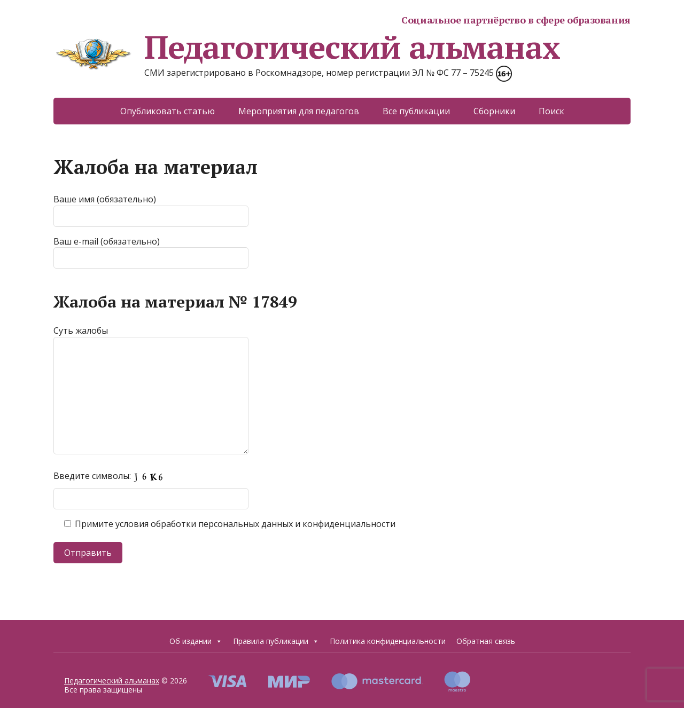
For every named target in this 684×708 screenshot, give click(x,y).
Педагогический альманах (306, 47)
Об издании (195, 641)
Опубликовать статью (167, 111)
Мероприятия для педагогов (298, 111)
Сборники (494, 111)
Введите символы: (111, 476)
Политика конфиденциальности (388, 641)
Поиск (551, 111)
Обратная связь (485, 641)
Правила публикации (276, 641)
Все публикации (416, 111)
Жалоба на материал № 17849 (175, 301)
